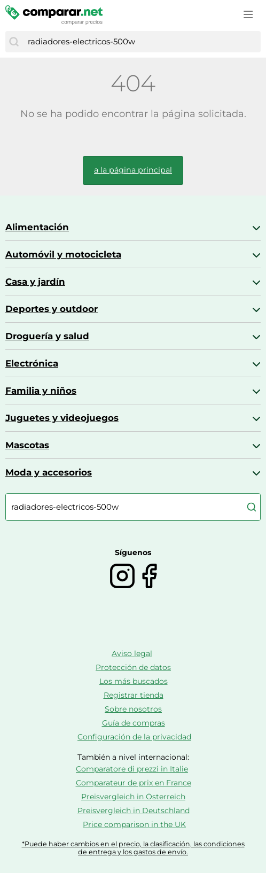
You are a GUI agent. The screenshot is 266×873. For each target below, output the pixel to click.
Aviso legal (132, 653)
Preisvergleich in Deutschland (133, 810)
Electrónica (31, 363)
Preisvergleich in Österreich (133, 796)
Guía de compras (133, 723)
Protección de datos (133, 667)
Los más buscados (133, 681)
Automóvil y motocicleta (63, 254)
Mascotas (27, 445)
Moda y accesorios (48, 472)
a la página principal (133, 170)
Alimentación (37, 227)
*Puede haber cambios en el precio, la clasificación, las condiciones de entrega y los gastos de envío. (133, 848)
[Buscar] (13, 41)
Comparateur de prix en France (133, 783)
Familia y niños (40, 390)
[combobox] (141, 41)
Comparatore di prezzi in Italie (132, 769)
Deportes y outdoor (51, 308)
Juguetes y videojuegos (62, 417)
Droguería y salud (47, 336)
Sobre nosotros (133, 709)
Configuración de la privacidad (134, 737)
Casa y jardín (35, 281)
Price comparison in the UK (134, 824)
